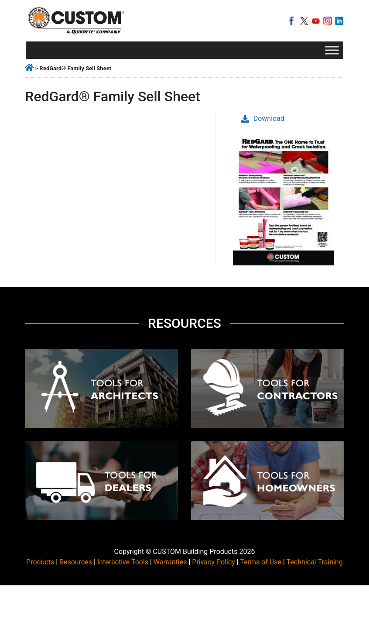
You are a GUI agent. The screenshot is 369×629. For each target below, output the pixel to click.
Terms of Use (260, 562)
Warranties (170, 562)
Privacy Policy (213, 562)
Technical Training (315, 562)
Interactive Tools (122, 562)
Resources (75, 562)
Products (40, 562)
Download (262, 118)
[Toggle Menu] (332, 50)
